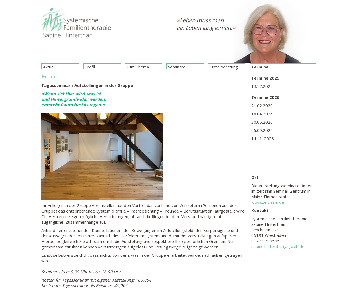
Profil (90, 66)
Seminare (177, 66)
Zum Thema (137, 66)
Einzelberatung (224, 66)
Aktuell (49, 66)
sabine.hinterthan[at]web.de (277, 246)
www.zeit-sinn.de (267, 202)
